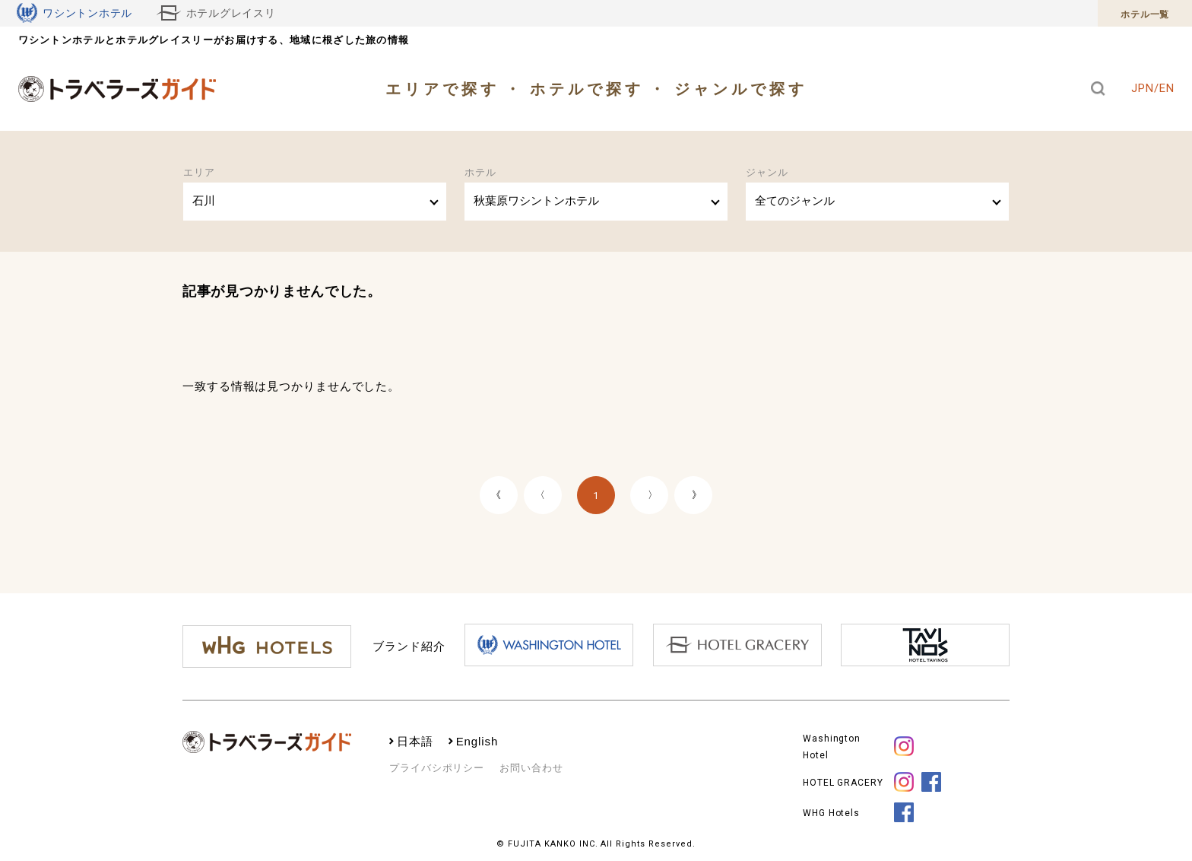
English (477, 741)
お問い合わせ (531, 768)
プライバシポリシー (436, 768)
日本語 (415, 741)
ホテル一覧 (1145, 14)
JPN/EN (1152, 88)
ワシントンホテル (74, 13)
